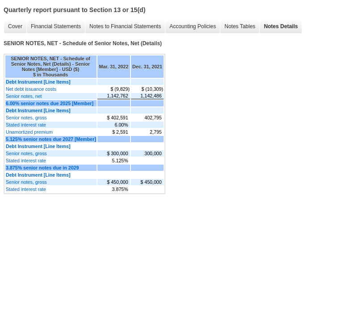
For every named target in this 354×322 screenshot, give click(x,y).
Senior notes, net (24, 96)
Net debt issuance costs (31, 89)
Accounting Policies (192, 26)
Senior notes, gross (26, 117)
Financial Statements (56, 26)
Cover (15, 26)
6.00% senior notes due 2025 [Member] (49, 103)
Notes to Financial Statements (125, 26)
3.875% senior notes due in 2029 (42, 167)
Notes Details (281, 26)
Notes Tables (239, 26)
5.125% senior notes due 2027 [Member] (51, 139)
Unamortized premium (29, 132)
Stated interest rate (26, 124)
